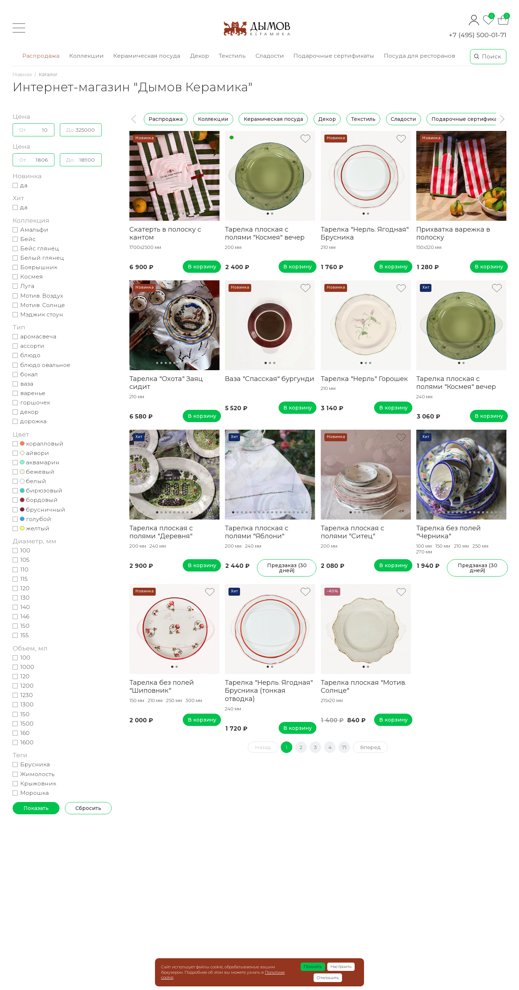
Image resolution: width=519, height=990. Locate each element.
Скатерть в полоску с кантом (165, 233)
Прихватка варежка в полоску (453, 233)
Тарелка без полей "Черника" (448, 532)
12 (281, 512)
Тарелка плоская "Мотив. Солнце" (363, 686)
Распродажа (165, 119)
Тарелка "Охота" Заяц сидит (166, 382)
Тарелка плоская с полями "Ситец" (352, 532)
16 (298, 512)
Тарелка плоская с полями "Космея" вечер (265, 233)
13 (285, 512)
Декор (327, 119)
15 (294, 512)
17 (302, 512)
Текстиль (363, 119)
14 (289, 512)
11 (196, 363)
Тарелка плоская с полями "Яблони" (256, 532)
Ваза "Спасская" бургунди (269, 378)
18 (307, 512)
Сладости (403, 119)
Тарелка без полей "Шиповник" (161, 686)
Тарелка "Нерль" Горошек (364, 378)
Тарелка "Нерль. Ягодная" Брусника (365, 233)
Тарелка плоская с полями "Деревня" (161, 532)
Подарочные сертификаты (467, 119)
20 (500, 512)
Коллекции (213, 119)
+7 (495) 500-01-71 (477, 35)
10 (192, 363)
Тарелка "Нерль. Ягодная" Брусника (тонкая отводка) (269, 690)
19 (496, 512)
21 (505, 512)
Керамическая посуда (273, 119)
